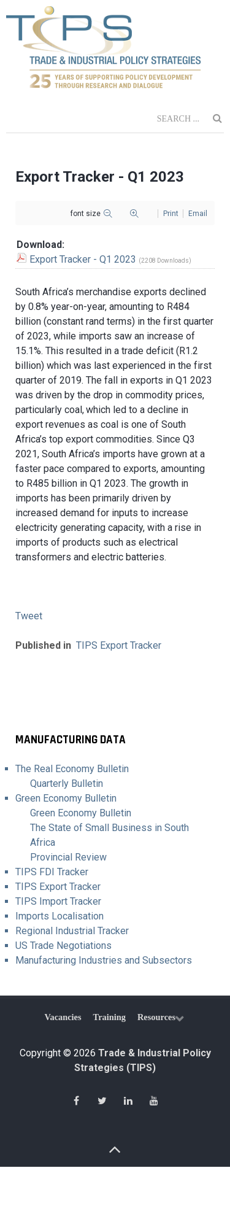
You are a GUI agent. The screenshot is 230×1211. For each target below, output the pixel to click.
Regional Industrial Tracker (72, 931)
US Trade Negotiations (63, 945)
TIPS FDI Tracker (51, 872)
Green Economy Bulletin (66, 798)
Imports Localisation (59, 916)
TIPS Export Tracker (118, 645)
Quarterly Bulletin (66, 783)
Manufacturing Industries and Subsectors (103, 960)
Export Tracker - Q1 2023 (82, 259)
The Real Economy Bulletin (72, 769)
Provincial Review (68, 857)
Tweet (28, 616)
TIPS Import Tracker (58, 901)
